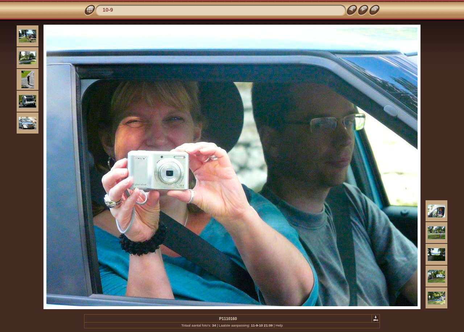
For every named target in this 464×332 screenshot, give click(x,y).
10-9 (108, 10)
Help (279, 325)
